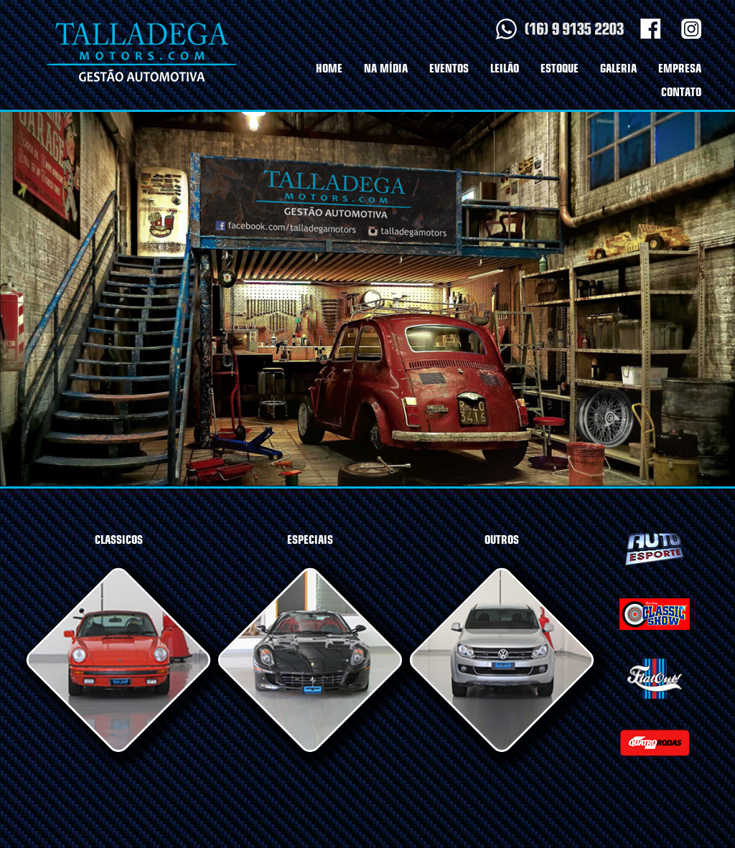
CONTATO (681, 92)
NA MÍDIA (386, 68)
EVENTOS (449, 68)
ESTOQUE (559, 68)
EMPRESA (679, 68)
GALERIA (618, 68)
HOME (329, 68)
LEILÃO (504, 68)
